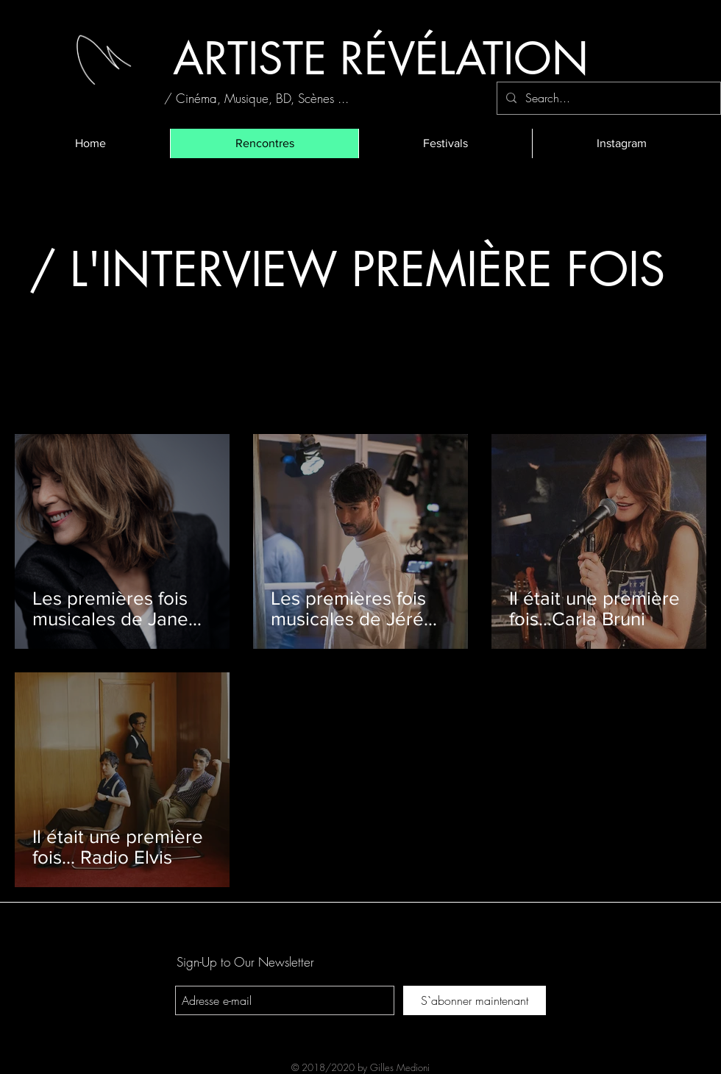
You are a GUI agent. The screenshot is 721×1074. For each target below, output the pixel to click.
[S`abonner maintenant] (474, 1000)
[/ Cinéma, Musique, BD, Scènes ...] (256, 98)
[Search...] (607, 98)
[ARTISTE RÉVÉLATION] (380, 58)
